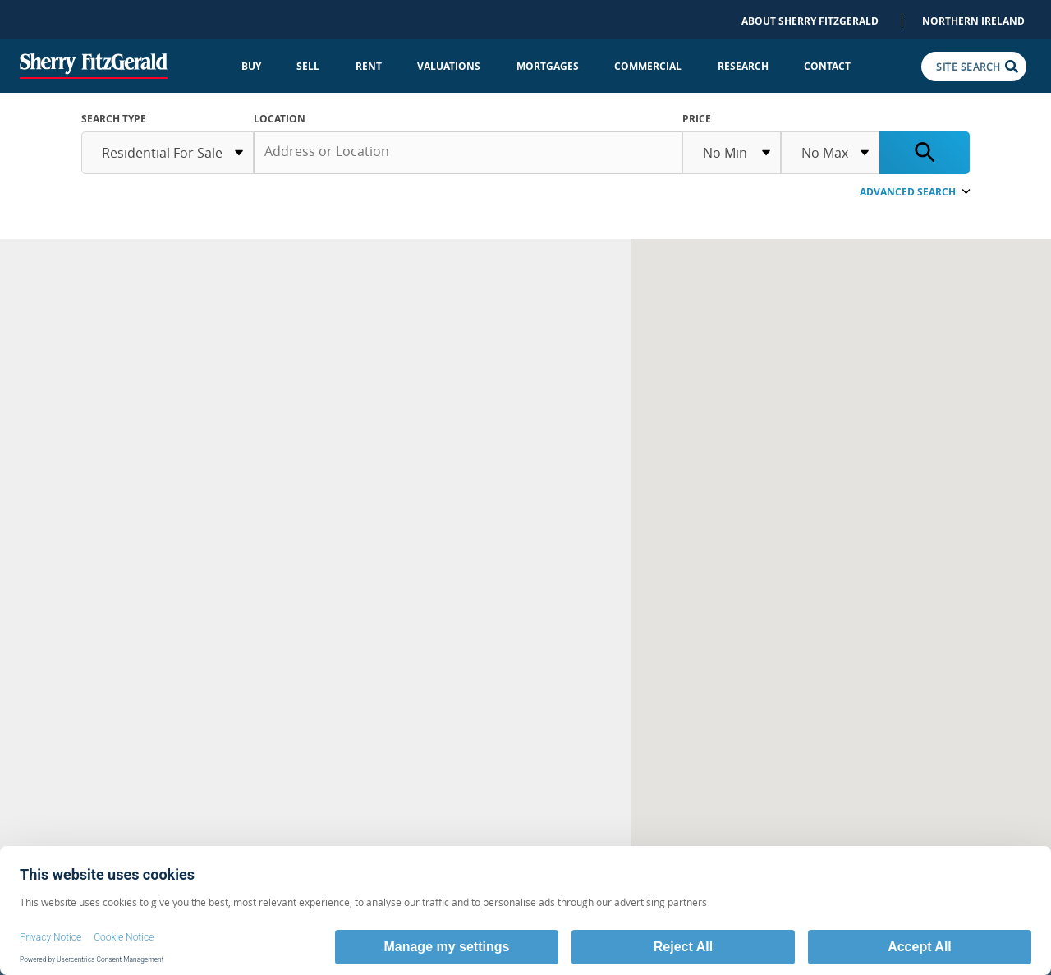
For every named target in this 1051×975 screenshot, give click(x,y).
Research (743, 66)
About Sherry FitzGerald (810, 21)
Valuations (448, 66)
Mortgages (547, 66)
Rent (369, 66)
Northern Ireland (973, 21)
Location (279, 119)
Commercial (648, 66)
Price (696, 119)
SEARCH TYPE (113, 119)
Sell (307, 66)
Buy (251, 66)
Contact (827, 66)
